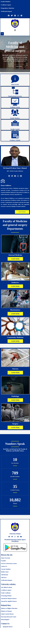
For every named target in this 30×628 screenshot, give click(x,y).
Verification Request (6, 11)
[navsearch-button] (2, 33)
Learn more (19, 69)
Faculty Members (5, 1)
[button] (15, 30)
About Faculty (15, 84)
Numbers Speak (15, 443)
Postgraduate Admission (7, 8)
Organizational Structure (15, 96)
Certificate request (6, 5)
